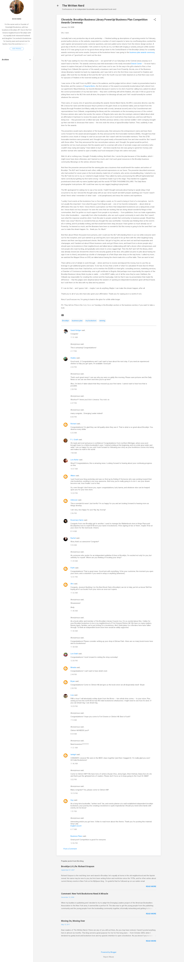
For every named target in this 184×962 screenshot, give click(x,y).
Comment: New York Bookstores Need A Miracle (84, 893)
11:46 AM (74, 764)
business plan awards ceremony (142, 52)
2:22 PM (74, 367)
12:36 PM (74, 843)
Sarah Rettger (76, 330)
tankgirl (73, 754)
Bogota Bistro (89, 86)
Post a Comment (70, 849)
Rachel (73, 538)
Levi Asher (75, 460)
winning (102, 321)
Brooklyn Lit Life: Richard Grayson (77, 866)
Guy (72, 800)
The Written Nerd (73, 5)
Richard (73, 424)
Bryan (73, 681)
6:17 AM (74, 829)
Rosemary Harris (77, 520)
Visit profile (16, 48)
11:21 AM (74, 748)
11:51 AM (74, 337)
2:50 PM (74, 389)
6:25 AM (74, 433)
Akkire (73, 476)
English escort (76, 826)
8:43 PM (74, 417)
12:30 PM (74, 661)
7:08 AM (74, 453)
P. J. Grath (74, 440)
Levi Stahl (74, 654)
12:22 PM (74, 493)
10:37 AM (74, 469)
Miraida (73, 667)
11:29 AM (74, 561)
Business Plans (76, 836)
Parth (73, 568)
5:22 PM (74, 779)
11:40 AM (74, 611)
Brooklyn (65, 321)
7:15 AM (74, 720)
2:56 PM (74, 513)
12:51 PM (74, 577)
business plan (77, 321)
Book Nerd (16, 19)
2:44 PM (74, 674)
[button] (154, 19)
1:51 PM (74, 811)
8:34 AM (74, 734)
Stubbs (73, 358)
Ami (72, 584)
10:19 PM (74, 793)
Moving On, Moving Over (73, 921)
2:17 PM (74, 351)
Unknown (74, 500)
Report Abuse (108, 957)
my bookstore (91, 321)
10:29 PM (74, 706)
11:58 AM (74, 647)
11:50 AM (74, 631)
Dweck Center (136, 64)
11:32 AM (74, 593)
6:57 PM (74, 403)
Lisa (72, 695)
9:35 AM (74, 545)
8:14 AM (74, 531)
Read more (151, 886)
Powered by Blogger (108, 952)
